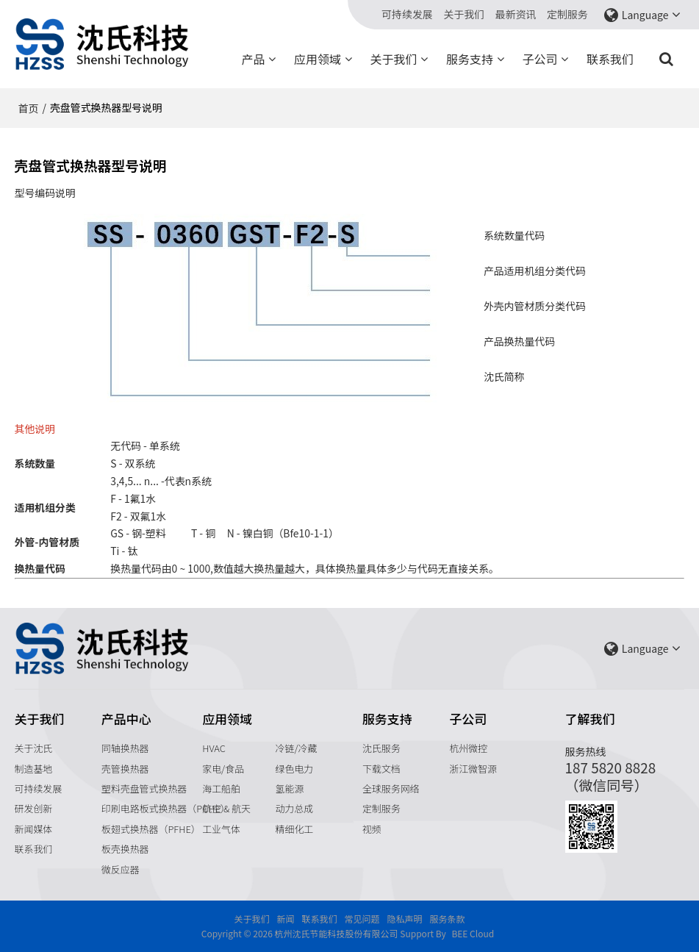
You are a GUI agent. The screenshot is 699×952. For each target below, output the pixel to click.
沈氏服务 (381, 748)
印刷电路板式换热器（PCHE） (165, 808)
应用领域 (317, 59)
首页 (28, 108)
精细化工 (295, 829)
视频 (371, 829)
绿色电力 (295, 769)
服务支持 (469, 59)
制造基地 (34, 769)
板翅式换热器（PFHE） (151, 829)
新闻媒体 (34, 829)
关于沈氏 (34, 748)
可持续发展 (406, 14)
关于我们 (463, 14)
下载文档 (381, 769)
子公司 (539, 59)
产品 (253, 59)
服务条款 (447, 918)
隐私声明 (405, 918)
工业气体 (221, 829)
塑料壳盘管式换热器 (144, 788)
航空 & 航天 (226, 808)
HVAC (214, 748)
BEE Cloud (472, 933)
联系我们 (610, 59)
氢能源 (290, 788)
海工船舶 (221, 788)
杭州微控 (468, 748)
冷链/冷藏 (297, 748)
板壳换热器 (125, 849)
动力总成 (295, 808)
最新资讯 (516, 14)
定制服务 (567, 14)
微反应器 (120, 869)
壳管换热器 (125, 769)
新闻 (285, 918)
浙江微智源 (473, 769)
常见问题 (362, 918)
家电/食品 (223, 769)
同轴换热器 (125, 748)
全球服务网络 (391, 788)
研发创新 (34, 808)
